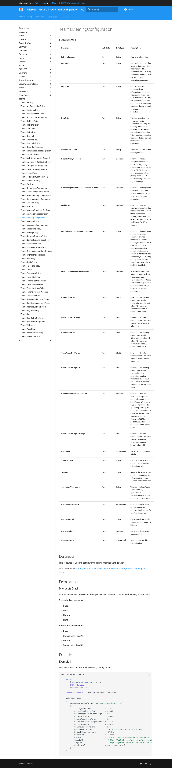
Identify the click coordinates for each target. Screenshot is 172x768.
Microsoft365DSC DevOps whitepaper (68, 3)
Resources (77, 16)
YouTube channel (39, 3)
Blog (30, 16)
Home (22, 16)
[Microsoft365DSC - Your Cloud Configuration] (21, 9)
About (88, 16)
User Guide (39, 16)
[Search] (102, 9)
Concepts (66, 16)
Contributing (53, 16)
